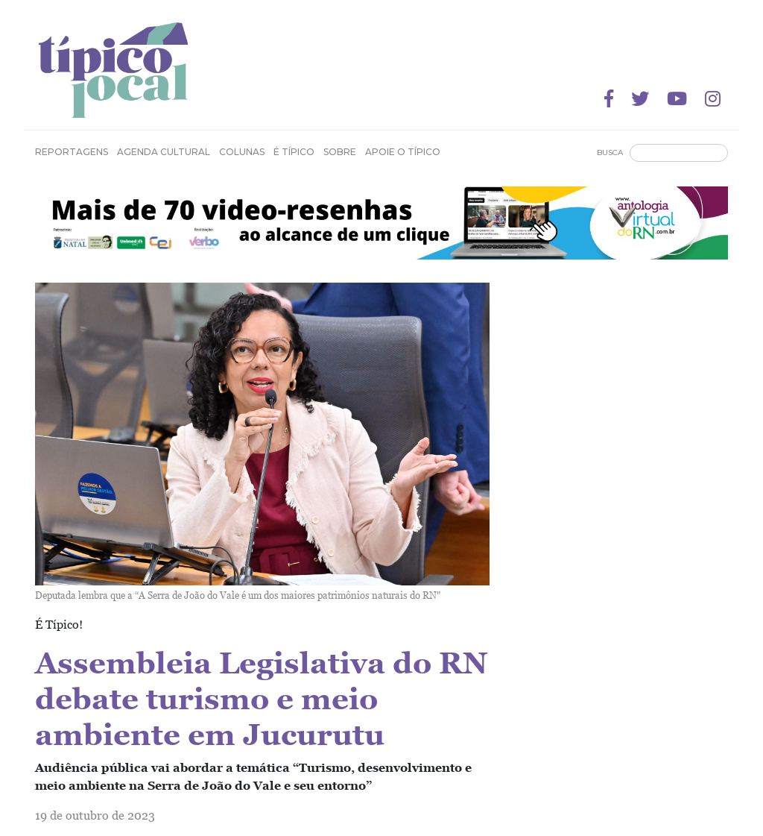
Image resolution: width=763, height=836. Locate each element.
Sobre (339, 151)
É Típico (293, 151)
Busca (610, 152)
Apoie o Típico (402, 151)
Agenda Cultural (163, 151)
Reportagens (71, 151)
